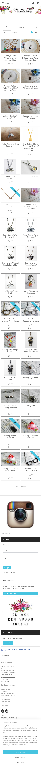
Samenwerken (5, 722)
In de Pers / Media (6, 720)
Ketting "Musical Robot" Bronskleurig (30, 351)
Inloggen (6, 568)
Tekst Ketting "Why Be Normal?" (10, 236)
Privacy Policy (5, 679)
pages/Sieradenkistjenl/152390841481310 (16, 650)
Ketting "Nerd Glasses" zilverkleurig (30, 320)
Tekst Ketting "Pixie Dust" (10, 292)
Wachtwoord (7, 559)
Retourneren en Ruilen (7, 670)
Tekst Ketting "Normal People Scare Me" (10, 264)
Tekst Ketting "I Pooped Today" (31, 264)
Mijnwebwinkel (24, 763)
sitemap (22, 759)
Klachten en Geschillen (7, 675)
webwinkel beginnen (32, 759)
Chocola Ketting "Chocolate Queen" (30, 87)
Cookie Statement (6, 681)
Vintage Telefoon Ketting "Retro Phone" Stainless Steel (30, 58)
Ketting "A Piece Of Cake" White (10, 470)
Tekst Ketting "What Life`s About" (30, 236)
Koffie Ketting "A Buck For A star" (10, 145)
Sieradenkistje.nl (5, 655)
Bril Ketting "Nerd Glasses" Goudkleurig (10, 320)
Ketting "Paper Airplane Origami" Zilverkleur (31, 206)
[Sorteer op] (20, 27)
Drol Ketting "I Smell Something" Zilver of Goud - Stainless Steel (31, 147)
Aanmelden (7, 643)
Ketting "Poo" (31, 405)
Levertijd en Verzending (8, 673)
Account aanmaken (10, 593)
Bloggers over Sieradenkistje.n (10, 718)
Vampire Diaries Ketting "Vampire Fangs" (10, 408)
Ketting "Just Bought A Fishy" (10, 351)
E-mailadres (6, 551)
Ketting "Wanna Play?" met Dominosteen (10, 438)
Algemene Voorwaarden (8, 677)
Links (2, 715)
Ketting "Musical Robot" (10, 379)
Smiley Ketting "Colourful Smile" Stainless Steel (10, 58)
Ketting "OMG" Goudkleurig (10, 205)
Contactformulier (5, 699)
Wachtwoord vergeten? (9, 572)
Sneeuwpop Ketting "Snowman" (30, 117)
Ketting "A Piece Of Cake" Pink (30, 437)
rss (25, 759)
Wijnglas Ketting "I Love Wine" (10, 117)
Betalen (3, 668)
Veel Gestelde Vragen (7, 666)
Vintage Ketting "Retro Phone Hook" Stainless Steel (10, 88)
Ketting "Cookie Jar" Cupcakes (30, 292)
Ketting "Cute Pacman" (10, 177)
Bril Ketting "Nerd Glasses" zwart (30, 470)
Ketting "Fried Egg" (30, 176)
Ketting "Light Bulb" (30, 377)
